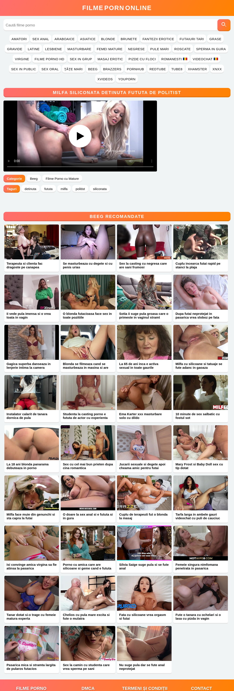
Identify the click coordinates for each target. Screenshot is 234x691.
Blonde (108, 39)
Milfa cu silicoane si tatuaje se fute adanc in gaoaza (199, 351)
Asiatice (88, 39)
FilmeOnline (117, 7)
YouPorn (126, 79)
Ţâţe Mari (73, 69)
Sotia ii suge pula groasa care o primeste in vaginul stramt (143, 301)
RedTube (158, 69)
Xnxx (217, 69)
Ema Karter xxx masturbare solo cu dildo (140, 401)
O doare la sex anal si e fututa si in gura (88, 502)
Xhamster (197, 69)
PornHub (135, 69)
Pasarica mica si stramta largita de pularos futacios (31, 652)
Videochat (205, 59)
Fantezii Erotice (158, 39)
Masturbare (79, 49)
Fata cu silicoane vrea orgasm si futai (142, 602)
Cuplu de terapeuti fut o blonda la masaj (143, 502)
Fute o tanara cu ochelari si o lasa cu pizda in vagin (198, 602)
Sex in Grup (81, 59)
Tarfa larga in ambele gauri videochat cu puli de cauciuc (198, 502)
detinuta (30, 189)
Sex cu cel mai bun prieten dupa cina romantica (88, 451)
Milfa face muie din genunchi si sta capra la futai (31, 502)
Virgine (22, 59)
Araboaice (65, 39)
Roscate (182, 49)
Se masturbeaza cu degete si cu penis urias (87, 251)
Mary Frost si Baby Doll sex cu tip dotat (199, 451)
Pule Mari (159, 49)
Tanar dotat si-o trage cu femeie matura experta (31, 602)
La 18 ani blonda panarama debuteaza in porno (28, 451)
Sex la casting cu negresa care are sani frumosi (143, 251)
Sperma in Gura (211, 49)
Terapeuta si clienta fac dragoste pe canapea (25, 251)
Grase (215, 39)
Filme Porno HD (49, 59)
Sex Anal (40, 39)
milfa (64, 189)
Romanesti (174, 59)
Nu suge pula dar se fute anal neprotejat (142, 652)
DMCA (88, 674)
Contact (201, 674)
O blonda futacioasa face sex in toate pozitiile (87, 301)
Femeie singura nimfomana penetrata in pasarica (197, 552)
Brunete (129, 39)
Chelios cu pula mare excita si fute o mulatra (86, 602)
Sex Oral (50, 69)
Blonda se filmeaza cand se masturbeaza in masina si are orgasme (85, 353)
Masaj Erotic (110, 59)
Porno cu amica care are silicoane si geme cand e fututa (87, 552)
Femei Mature (109, 49)
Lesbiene (53, 49)
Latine (34, 49)
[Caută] (224, 25)
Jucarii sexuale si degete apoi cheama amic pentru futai (142, 451)
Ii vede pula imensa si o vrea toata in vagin (29, 301)
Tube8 (176, 69)
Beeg (93, 69)
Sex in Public (23, 69)
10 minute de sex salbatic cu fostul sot (198, 401)
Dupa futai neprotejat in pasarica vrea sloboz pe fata (197, 301)
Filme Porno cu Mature (62, 178)
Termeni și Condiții (145, 674)
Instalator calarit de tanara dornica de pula (27, 401)
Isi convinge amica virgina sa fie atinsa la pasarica (32, 552)
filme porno (31, 674)
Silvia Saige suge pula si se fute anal (144, 552)
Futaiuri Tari (192, 39)
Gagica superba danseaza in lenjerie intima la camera (29, 351)
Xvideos (105, 79)
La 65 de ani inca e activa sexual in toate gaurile (138, 351)
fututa (48, 189)
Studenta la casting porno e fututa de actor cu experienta (85, 401)
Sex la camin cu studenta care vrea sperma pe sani (86, 652)
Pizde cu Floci (142, 59)
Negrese (136, 49)
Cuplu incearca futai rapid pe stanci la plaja (198, 251)
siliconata (100, 189)
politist (80, 189)
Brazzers (112, 69)
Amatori (19, 39)
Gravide (14, 49)
